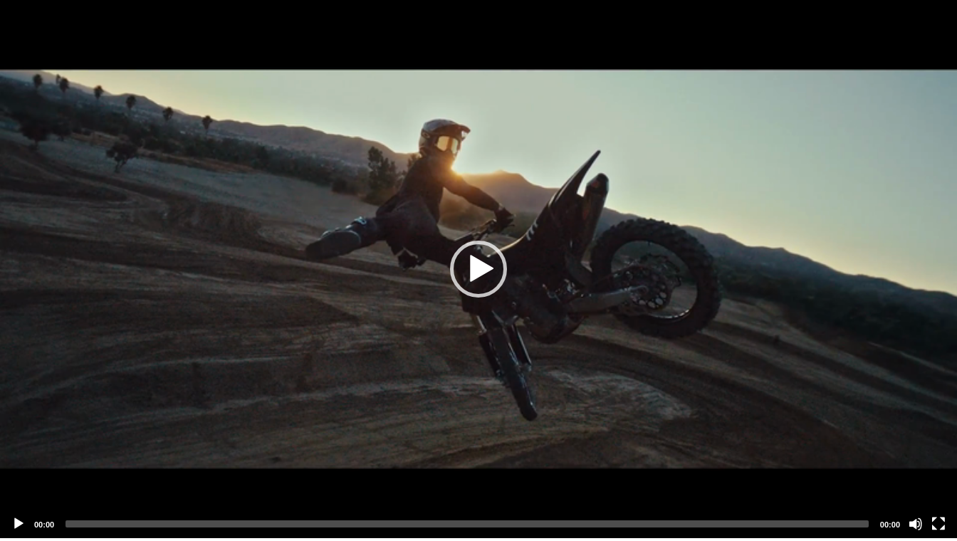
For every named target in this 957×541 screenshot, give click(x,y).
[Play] (18, 524)
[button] (478, 269)
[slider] (467, 523)
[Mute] (916, 524)
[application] (478, 269)
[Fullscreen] (938, 524)
